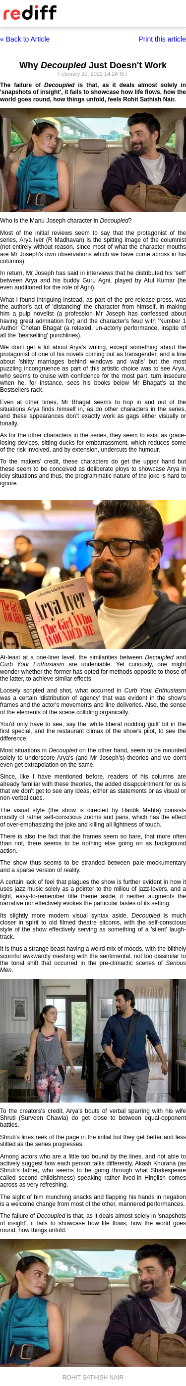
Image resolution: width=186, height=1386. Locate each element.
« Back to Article (25, 39)
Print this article (162, 39)
